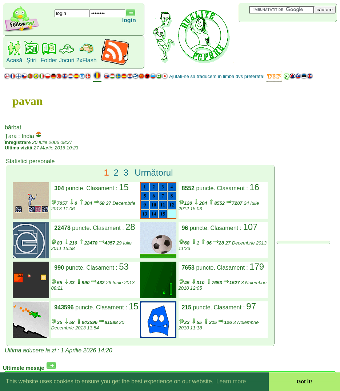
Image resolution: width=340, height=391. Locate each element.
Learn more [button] (231, 381)
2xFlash (86, 60)
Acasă (14, 60)
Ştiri (32, 60)
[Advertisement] (281, 34)
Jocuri (67, 60)
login (129, 20)
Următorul (154, 172)
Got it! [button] (304, 381)
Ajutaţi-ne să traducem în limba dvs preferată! (216, 76)
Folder (48, 60)
